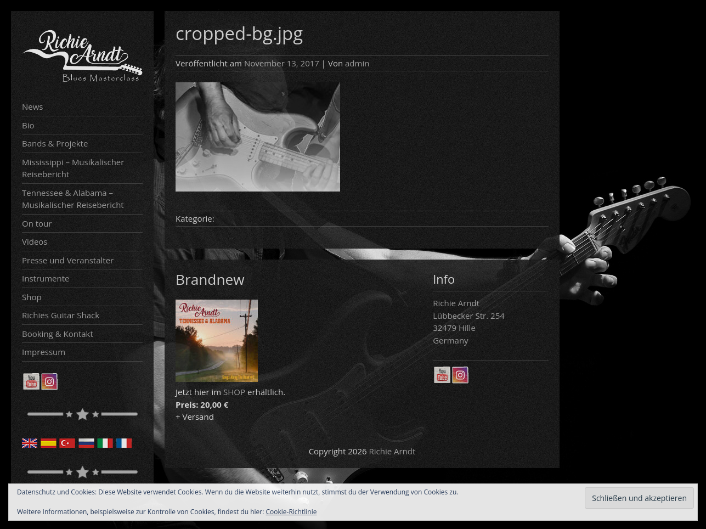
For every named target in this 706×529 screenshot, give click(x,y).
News (32, 106)
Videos (35, 241)
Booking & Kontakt (57, 333)
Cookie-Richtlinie (291, 511)
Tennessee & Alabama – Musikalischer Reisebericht (73, 199)
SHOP (234, 391)
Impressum (43, 351)
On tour (37, 223)
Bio (28, 125)
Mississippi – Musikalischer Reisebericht (73, 168)
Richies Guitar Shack (60, 314)
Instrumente (46, 278)
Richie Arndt (392, 451)
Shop (32, 296)
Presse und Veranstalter (68, 260)
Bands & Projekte (55, 143)
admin (357, 63)
